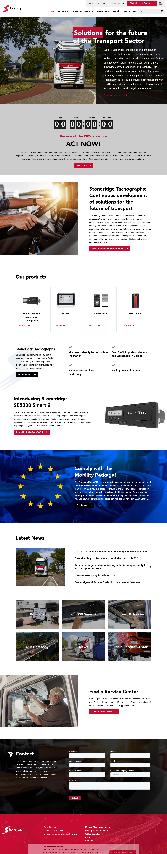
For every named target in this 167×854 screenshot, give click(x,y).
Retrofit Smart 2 (83, 11)
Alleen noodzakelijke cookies (122, 845)
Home (51, 11)
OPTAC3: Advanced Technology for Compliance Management (111, 551)
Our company (93, 3)
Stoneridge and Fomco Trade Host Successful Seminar (107, 582)
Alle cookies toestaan (123, 835)
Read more (82, 505)
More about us (25, 374)
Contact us (129, 11)
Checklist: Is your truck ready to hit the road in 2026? (106, 558)
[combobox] (151, 11)
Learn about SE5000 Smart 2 (29, 432)
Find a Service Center (140, 3)
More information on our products (107, 248)
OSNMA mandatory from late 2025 (95, 575)
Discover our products (116, 95)
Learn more (81, 165)
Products (63, 11)
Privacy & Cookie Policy (58, 847)
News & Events (118, 3)
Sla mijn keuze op (122, 840)
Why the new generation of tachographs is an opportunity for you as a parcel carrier (111, 567)
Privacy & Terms (90, 847)
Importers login (106, 11)
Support (106, 3)
